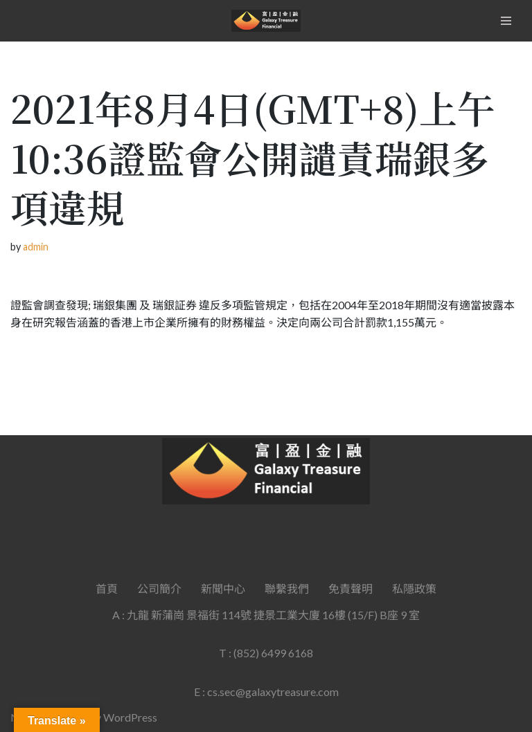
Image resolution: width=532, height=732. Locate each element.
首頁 (107, 588)
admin (35, 247)
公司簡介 (159, 588)
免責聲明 (350, 588)
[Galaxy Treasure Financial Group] (266, 21)
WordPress (130, 717)
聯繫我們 (287, 588)
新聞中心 (223, 588)
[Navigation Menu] (506, 21)
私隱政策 (414, 588)
